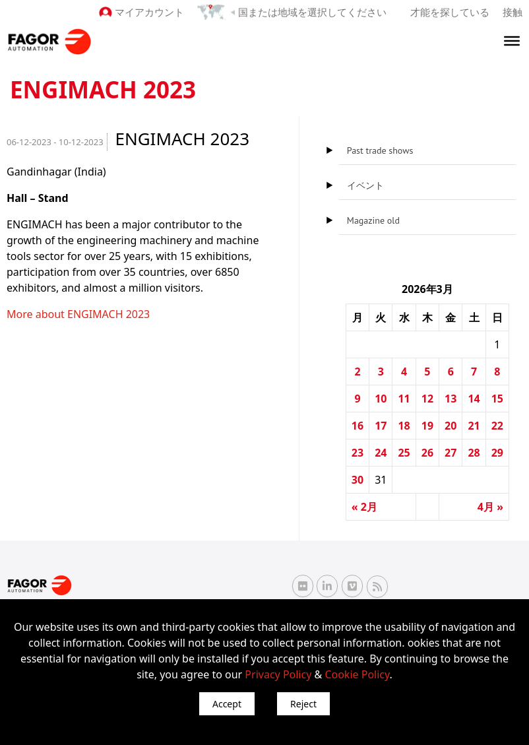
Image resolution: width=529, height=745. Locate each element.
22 (497, 425)
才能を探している (449, 11)
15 (497, 398)
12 (427, 398)
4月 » (490, 507)
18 (404, 425)
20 (450, 425)
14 (474, 398)
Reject (303, 703)
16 (357, 425)
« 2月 (364, 507)
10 (381, 398)
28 (474, 452)
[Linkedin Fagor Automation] (327, 586)
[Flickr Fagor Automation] (302, 586)
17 (381, 425)
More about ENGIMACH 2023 (78, 314)
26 (427, 452)
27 (450, 452)
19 (427, 425)
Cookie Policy (357, 674)
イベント (365, 185)
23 (357, 452)
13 (450, 398)
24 (381, 452)
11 (404, 398)
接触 (512, 11)
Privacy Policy (278, 674)
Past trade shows (380, 150)
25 (404, 452)
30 (357, 479)
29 (497, 452)
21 (474, 425)
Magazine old (373, 220)
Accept (226, 703)
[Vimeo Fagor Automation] (352, 586)
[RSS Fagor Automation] (377, 586)
